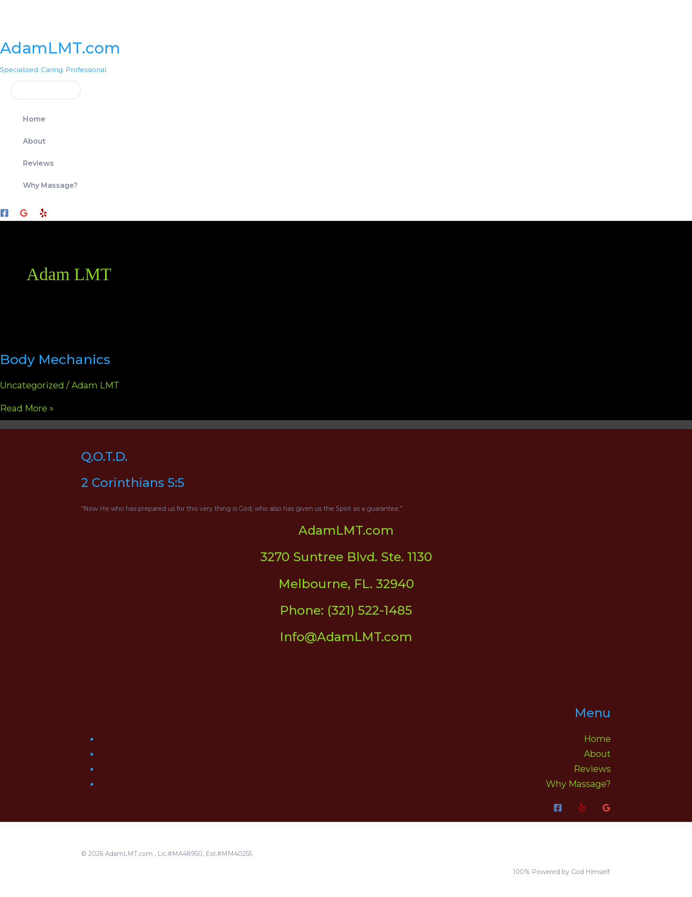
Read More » (27, 408)
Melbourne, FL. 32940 (346, 583)
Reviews (38, 163)
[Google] (23, 214)
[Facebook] (4, 214)
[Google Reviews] (606, 809)
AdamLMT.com (60, 47)
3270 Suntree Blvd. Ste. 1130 (346, 556)
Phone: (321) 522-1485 (346, 610)
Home (34, 119)
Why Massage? (50, 185)
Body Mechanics (55, 359)
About (34, 141)
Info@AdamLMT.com (346, 636)
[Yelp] (43, 214)
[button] (40, 90)
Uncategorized (32, 385)
